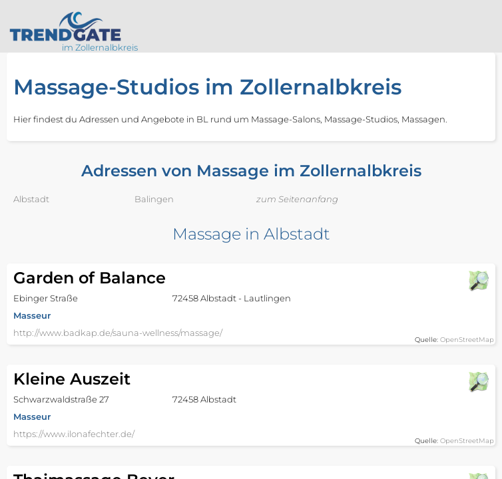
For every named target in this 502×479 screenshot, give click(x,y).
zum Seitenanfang (297, 199)
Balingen (154, 199)
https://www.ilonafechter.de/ (73, 433)
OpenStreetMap (467, 339)
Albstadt (31, 199)
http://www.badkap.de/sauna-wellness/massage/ (117, 332)
